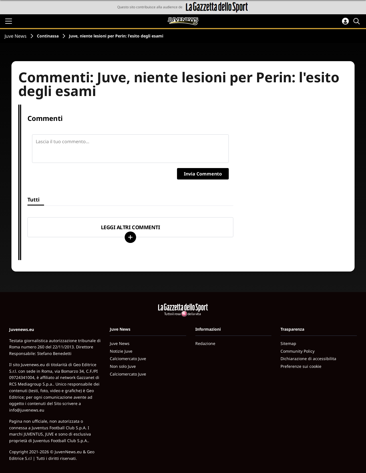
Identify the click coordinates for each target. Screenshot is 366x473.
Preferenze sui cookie (301, 366)
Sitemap (288, 343)
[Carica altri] (130, 237)
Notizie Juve (121, 351)
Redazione (205, 343)
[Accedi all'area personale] (345, 21)
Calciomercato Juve (128, 358)
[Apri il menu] (9, 21)
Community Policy (298, 351)
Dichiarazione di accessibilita (308, 358)
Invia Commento (203, 174)
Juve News (16, 36)
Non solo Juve (123, 366)
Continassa (48, 36)
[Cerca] (357, 21)
